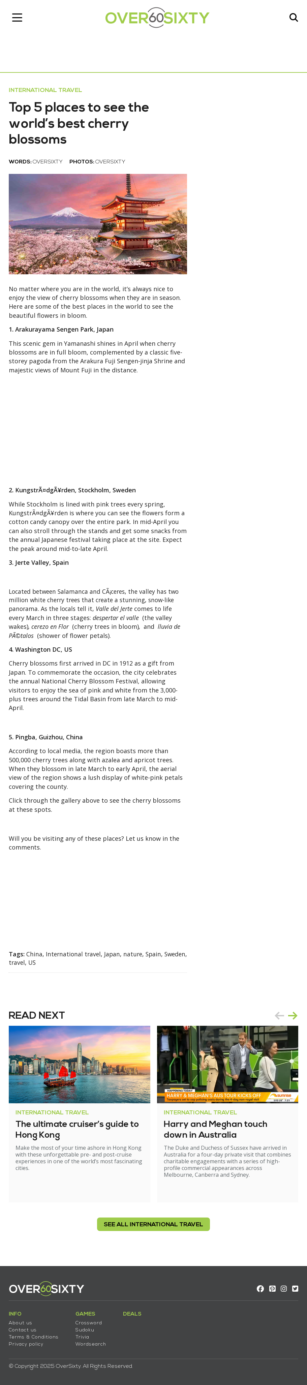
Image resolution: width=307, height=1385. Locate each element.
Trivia (84, 1335)
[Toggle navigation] (18, 18)
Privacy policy (27, 1342)
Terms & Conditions (35, 1335)
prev (278, 1016)
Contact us (24, 1328)
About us (22, 1321)
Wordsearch (92, 1342)
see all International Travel (153, 1225)
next (291, 1016)
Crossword (90, 1321)
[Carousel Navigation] (285, 1016)
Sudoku (86, 1328)
